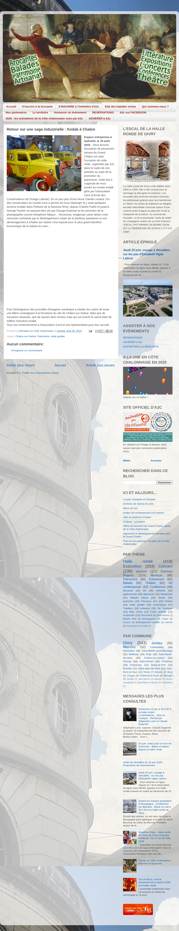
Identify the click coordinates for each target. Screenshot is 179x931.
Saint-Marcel (144, 679)
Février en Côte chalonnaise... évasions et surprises (155, 862)
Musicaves (166, 594)
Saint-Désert (146, 661)
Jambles (157, 643)
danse (161, 597)
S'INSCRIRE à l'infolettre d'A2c (79, 106)
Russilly (127, 668)
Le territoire (40, 112)
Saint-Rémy (167, 682)
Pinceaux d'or (149, 601)
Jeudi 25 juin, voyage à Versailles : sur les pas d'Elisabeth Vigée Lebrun (147, 254)
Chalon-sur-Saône (25, 336)
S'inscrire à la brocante (37, 106)
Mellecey (134, 654)
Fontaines (166, 661)
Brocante (128, 590)
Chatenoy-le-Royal (149, 675)
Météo (126, 460)
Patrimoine (43, 336)
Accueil (11, 106)
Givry (127, 642)
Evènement (156, 579)
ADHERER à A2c (100, 118)
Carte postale (158, 611)
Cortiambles (157, 647)
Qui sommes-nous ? (155, 106)
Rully (149, 654)
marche (168, 622)
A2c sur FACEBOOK (133, 112)
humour (127, 622)
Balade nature (139, 597)
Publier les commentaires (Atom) (40, 372)
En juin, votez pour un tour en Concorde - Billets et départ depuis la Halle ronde (154, 746)
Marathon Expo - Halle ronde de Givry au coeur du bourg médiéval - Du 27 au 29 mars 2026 (154, 837)
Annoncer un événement (70, 112)
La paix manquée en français (139, 499)
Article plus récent (20, 365)
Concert (165, 566)
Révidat (130, 679)
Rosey (147, 672)
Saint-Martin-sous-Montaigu (157, 650)
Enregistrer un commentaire (27, 350)
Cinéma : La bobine (134, 521)
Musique (156, 575)
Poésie (168, 601)
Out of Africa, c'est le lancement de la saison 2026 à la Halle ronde (154, 882)
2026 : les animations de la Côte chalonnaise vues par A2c (44, 118)
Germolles (129, 650)
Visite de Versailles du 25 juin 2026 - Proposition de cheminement (143, 764)
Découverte (146, 615)
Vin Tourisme (164, 608)
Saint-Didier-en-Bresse (148, 682)
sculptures (129, 615)
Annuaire (156, 460)
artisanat (145, 608)
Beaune (157, 679)
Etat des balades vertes (120, 106)
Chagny (131, 675)
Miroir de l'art (130, 508)
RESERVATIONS (103, 112)
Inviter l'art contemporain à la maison (143, 512)
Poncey (127, 661)
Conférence (158, 586)
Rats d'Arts (135, 611)
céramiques (159, 604)
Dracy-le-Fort (158, 665)
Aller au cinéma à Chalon (137, 517)
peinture (141, 571)
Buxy (169, 672)
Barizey (158, 672)
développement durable (148, 622)
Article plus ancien (100, 365)
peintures (128, 601)
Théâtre (150, 583)
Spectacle (148, 594)
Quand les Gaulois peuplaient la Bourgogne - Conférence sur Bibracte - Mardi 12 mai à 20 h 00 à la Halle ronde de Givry (154, 806)
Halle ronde (138, 561)
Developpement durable (137, 626)
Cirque (165, 619)
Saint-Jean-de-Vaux (149, 668)
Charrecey (136, 665)
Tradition (128, 608)
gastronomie (130, 594)
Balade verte (129, 619)
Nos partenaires (16, 112)
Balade (127, 583)
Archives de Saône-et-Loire (138, 503)
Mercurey (129, 647)
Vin (144, 590)
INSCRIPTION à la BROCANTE (141, 346)
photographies (149, 619)
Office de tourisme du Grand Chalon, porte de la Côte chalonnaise (146, 527)
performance (162, 615)
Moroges (168, 675)
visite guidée (58, 336)
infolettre (161, 590)
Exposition (132, 566)
